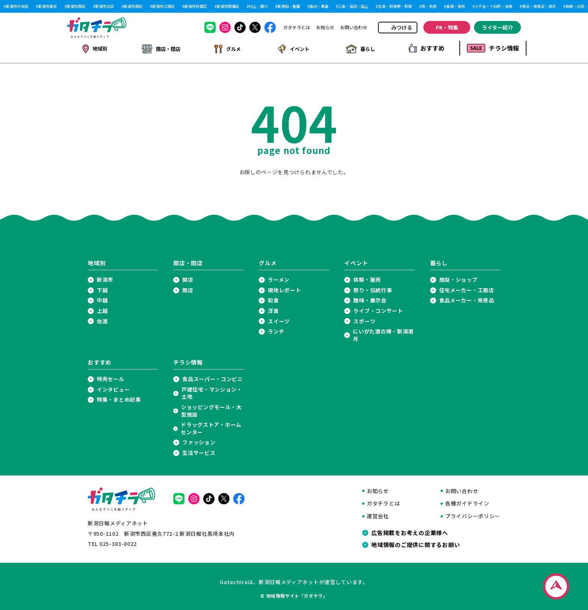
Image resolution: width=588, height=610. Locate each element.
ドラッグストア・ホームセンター (211, 427)
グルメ (227, 47)
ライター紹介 (497, 27)
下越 (102, 288)
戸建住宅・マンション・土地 (212, 391)
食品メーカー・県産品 (466, 298)
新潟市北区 (104, 6)
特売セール (110, 377)
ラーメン (279, 278)
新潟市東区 (47, 6)
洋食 (273, 309)
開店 (187, 278)
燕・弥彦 (429, 6)
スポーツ (364, 319)
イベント (293, 47)
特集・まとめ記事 (119, 398)
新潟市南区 (133, 6)
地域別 (95, 47)
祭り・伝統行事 (372, 288)
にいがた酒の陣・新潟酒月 (383, 333)
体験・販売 (367, 278)
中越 (102, 298)
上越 (102, 309)
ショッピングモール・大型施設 (211, 409)
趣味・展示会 (369, 298)
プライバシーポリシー (472, 514)
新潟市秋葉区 (195, 6)
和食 (273, 298)
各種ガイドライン (467, 501)
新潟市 (105, 278)
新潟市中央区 (17, 6)
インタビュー (113, 388)
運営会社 (378, 514)
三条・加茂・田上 (353, 6)
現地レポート (284, 288)
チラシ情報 (493, 47)
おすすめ (426, 47)
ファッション (198, 440)
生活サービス (198, 451)
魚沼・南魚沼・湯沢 (539, 6)
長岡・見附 (455, 6)
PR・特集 (447, 27)
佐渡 (102, 319)
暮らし (360, 47)
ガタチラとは (296, 27)
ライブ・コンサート (378, 309)
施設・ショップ (458, 278)
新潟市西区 (76, 6)
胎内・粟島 (319, 6)
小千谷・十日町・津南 (493, 6)
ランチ (276, 329)
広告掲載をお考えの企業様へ (409, 531)
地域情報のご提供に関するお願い (415, 543)
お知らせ (325, 27)
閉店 (187, 288)
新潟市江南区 (163, 6)
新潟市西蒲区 (228, 6)
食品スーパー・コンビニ (212, 377)
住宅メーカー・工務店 (466, 288)
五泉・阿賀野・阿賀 (395, 6)
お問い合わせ (353, 27)
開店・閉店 (161, 47)
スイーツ (279, 319)
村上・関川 (258, 6)
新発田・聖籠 (289, 6)
